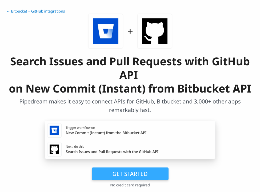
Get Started (130, 174)
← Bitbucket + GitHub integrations (35, 11)
